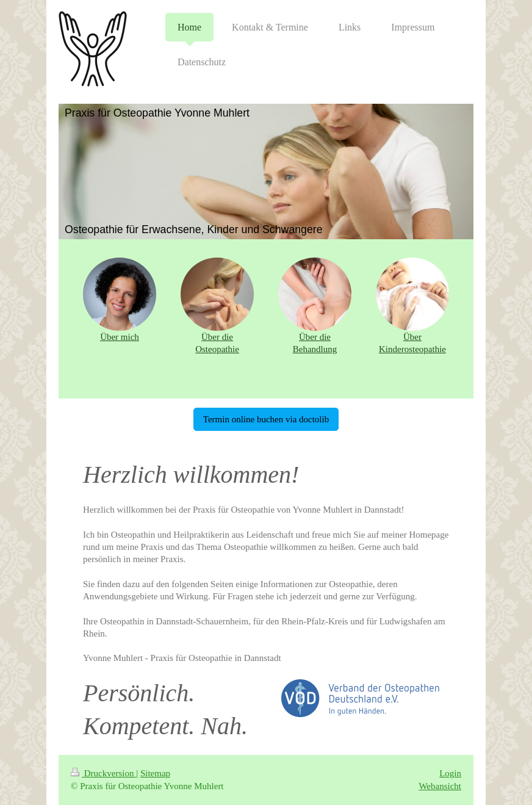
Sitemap (155, 773)
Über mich (119, 337)
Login (450, 773)
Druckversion (103, 773)
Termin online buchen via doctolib (266, 419)
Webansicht (440, 786)
